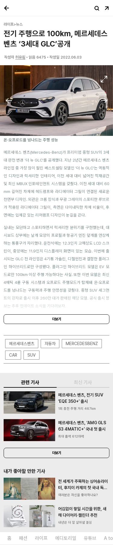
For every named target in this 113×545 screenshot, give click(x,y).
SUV (31, 355)
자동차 (50, 343)
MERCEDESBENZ (82, 343)
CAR (13, 355)
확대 (104, 79)
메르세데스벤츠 (21, 343)
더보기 (56, 319)
